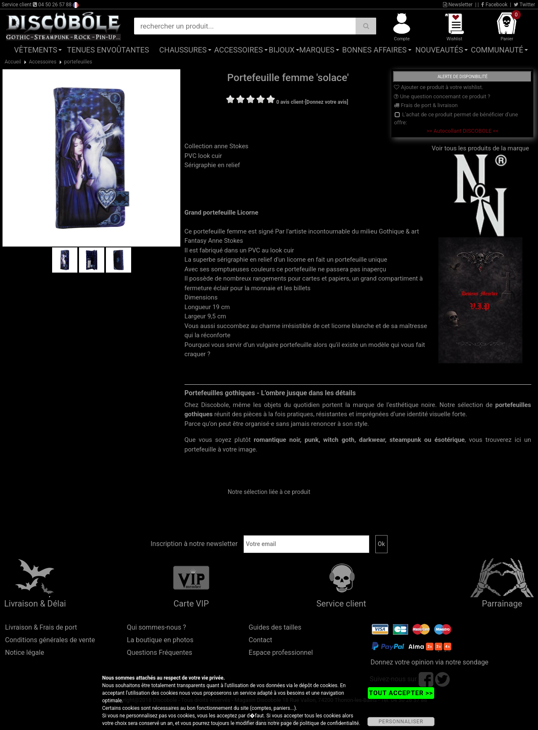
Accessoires (238, 49)
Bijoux (281, 49)
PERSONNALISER (401, 722)
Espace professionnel (281, 652)
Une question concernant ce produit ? (442, 96)
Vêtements (36, 49)
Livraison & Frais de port (41, 627)
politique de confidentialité (329, 723)
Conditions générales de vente (50, 640)
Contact (260, 640)
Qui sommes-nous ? (156, 627)
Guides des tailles (275, 627)
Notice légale (24, 652)
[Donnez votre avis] (326, 102)
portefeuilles (78, 62)
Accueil (13, 62)
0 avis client (289, 102)
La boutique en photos (160, 640)
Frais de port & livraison (426, 105)
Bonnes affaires (374, 49)
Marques (317, 49)
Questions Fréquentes (160, 652)
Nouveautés (439, 49)
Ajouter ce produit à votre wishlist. (438, 87)
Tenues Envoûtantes (108, 49)
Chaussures (183, 49)
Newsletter (458, 5)
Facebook (494, 5)
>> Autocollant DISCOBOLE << (462, 131)
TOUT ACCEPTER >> (401, 693)
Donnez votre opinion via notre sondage (429, 662)
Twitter (524, 5)
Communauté (497, 49)
